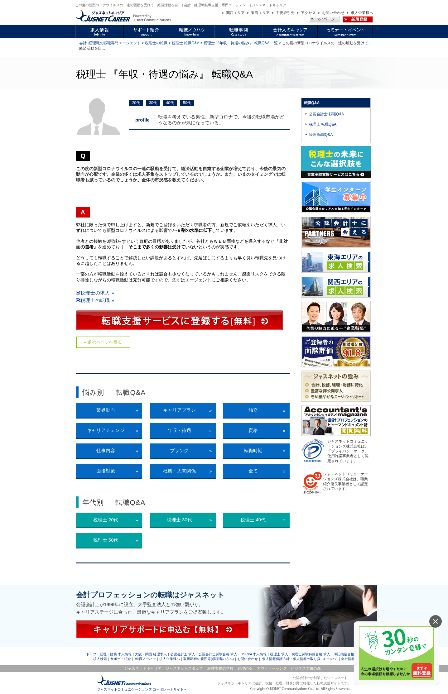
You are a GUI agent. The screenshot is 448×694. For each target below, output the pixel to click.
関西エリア (235, 13)
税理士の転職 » (95, 300)
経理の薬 (245, 668)
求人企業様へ (362, 13)
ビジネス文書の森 (306, 668)
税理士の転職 (156, 43)
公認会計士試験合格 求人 (218, 654)
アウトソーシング (272, 668)
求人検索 (100, 659)
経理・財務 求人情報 (116, 654)
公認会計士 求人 (182, 654)
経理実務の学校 (220, 668)
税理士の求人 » (95, 292)
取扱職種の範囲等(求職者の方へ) (208, 659)
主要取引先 (285, 13)
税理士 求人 (279, 654)
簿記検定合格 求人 (348, 654)
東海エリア (260, 13)
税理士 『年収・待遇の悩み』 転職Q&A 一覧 (241, 43)
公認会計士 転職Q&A (326, 114)
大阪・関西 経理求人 (151, 654)
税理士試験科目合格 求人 (310, 654)
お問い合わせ (333, 13)
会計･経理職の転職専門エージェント (110, 43)
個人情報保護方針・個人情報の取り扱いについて (300, 659)
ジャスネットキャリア (142, 668)
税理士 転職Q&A (185, 43)
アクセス (308, 13)
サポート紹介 (120, 659)
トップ (91, 654)
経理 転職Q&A (321, 134)
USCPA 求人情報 (254, 654)
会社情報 (348, 659)
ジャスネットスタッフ (184, 668)
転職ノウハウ (145, 659)
